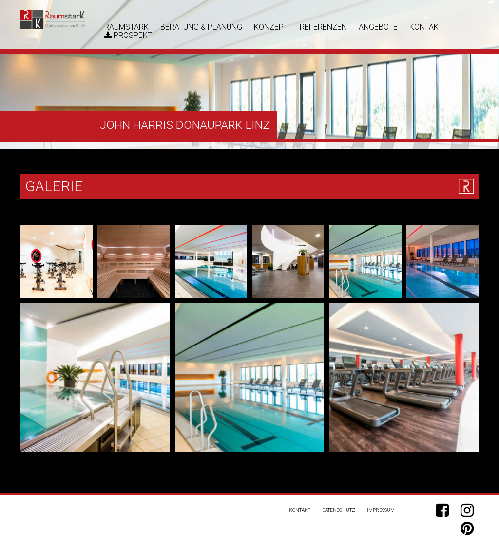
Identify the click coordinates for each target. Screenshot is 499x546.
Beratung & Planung (201, 27)
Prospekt (128, 35)
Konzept (271, 27)
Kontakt (426, 27)
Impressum (381, 510)
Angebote (378, 27)
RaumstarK (126, 27)
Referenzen (323, 27)
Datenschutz (338, 510)
